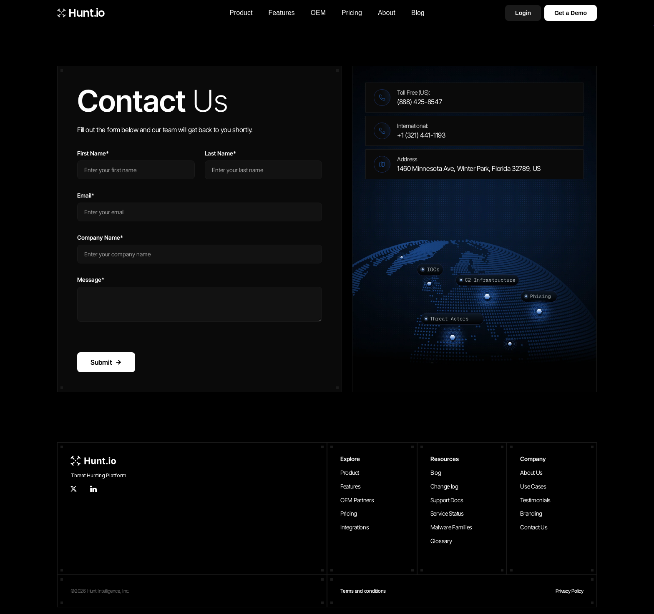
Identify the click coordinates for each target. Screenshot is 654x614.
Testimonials (535, 500)
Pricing (348, 513)
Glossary (441, 540)
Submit (106, 362)
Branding (531, 513)
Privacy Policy (570, 591)
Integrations (354, 527)
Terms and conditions (363, 591)
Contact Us (533, 527)
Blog (435, 472)
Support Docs (446, 500)
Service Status (447, 513)
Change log (444, 486)
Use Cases (533, 486)
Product (349, 472)
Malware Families (451, 527)
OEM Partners (357, 500)
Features (350, 486)
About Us (531, 472)
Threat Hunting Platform (98, 475)
